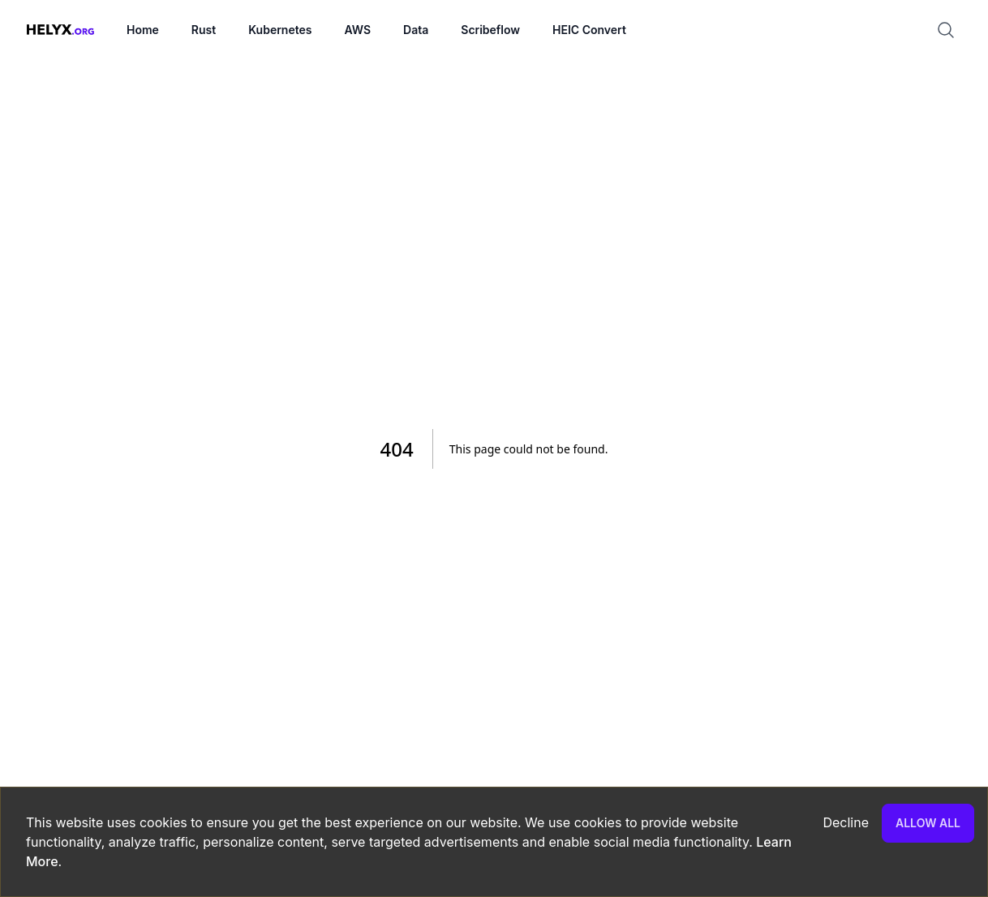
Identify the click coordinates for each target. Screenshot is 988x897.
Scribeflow (490, 29)
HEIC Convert (589, 29)
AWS (357, 29)
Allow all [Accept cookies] (928, 823)
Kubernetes (279, 29)
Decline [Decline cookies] (846, 822)
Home (143, 29)
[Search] (952, 30)
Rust (203, 29)
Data (415, 29)
